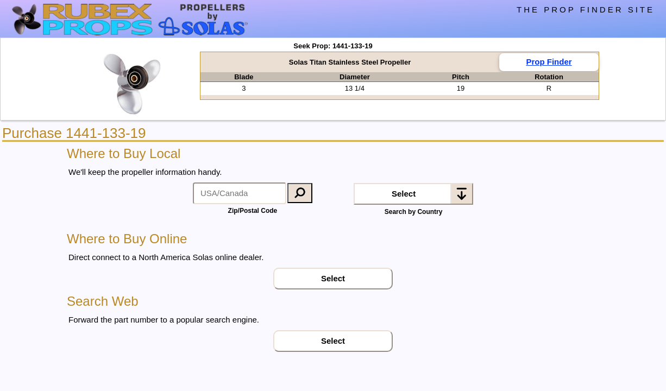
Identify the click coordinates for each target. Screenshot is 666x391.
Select (404, 193)
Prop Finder (548, 61)
